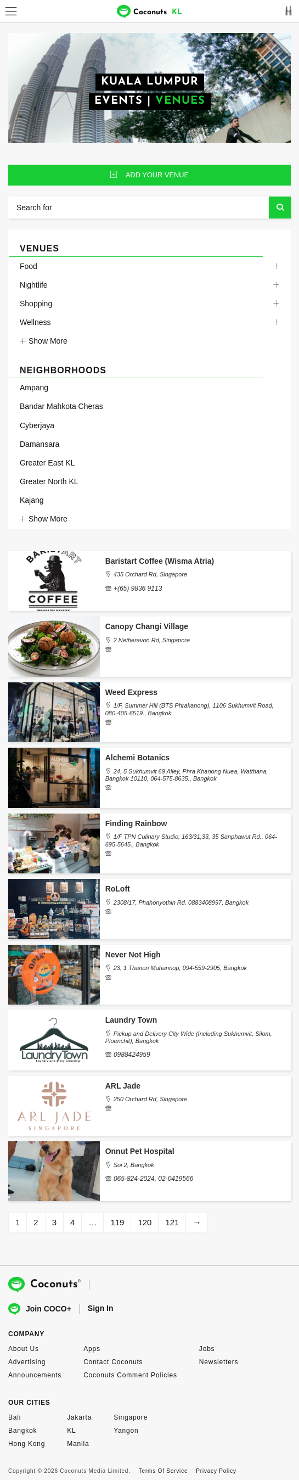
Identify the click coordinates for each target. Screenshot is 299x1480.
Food (28, 266)
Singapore (131, 1417)
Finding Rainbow (136, 823)
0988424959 (132, 1054)
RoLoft (117, 888)
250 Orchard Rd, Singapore (151, 1099)
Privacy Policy (216, 1471)
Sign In (101, 1308)
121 (172, 1222)
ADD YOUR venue (149, 175)
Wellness (35, 322)
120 (144, 1222)
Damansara (39, 444)
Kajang (32, 500)
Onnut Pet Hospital (139, 1151)
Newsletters (218, 1362)
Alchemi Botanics (137, 757)
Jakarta (79, 1417)
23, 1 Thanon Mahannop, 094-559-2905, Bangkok (180, 968)
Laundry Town (131, 1020)
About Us (23, 1349)
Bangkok (22, 1430)
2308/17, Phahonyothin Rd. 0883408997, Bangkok (181, 902)
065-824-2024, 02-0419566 (153, 1178)
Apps (91, 1349)
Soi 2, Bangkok (134, 1165)
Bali (14, 1417)
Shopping (36, 303)
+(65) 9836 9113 (138, 588)
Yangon (126, 1430)
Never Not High (133, 954)
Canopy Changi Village (146, 626)
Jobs (207, 1349)
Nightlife (34, 285)
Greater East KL (47, 462)
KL (71, 1430)
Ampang (34, 387)
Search (280, 207)
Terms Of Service (163, 1471)
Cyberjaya (37, 425)
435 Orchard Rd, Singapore (151, 574)
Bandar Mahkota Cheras (61, 406)
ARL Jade (122, 1085)
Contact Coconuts (113, 1362)
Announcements (34, 1375)
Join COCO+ (39, 1309)
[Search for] (149, 207)
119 (117, 1222)
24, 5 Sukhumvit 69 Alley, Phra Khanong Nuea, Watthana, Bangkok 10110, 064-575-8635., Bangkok (186, 775)
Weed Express (131, 692)
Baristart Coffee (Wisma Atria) (160, 561)
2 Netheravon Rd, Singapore (152, 640)
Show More (43, 341)
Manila (78, 1444)
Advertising (27, 1362)
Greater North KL (49, 481)
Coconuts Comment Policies (130, 1375)
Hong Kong (26, 1444)
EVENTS (118, 101)
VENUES (180, 101)
